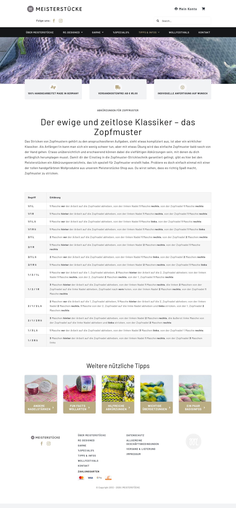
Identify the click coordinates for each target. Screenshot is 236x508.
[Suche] (158, 21)
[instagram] (61, 20)
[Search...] (182, 21)
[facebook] (54, 20)
